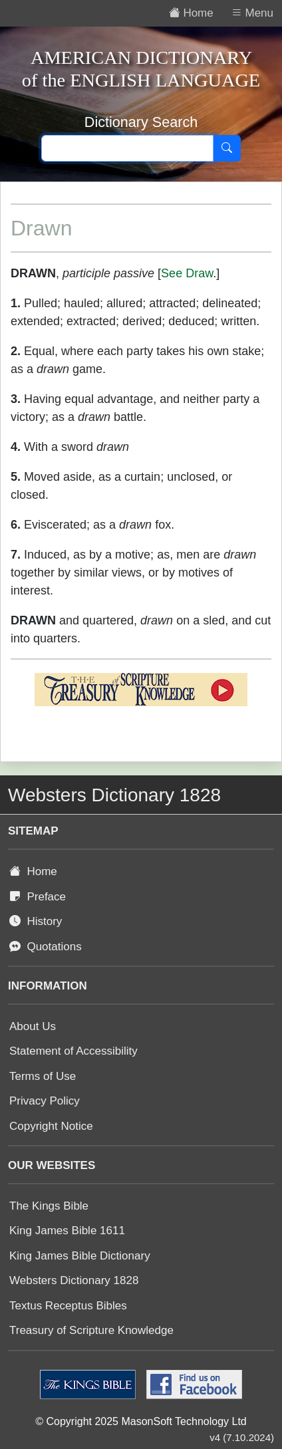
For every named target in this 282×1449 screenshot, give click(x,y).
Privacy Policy (44, 1101)
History (35, 921)
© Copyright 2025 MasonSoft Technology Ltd (140, 1421)
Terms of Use (42, 1076)
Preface (37, 896)
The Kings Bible (48, 1206)
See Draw (187, 273)
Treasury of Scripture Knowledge (91, 1330)
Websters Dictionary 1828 (73, 1280)
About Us (32, 1026)
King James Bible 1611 (67, 1230)
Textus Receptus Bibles (68, 1305)
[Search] (227, 148)
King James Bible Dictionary (79, 1256)
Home (33, 871)
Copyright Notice (51, 1126)
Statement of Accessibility (73, 1051)
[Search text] (127, 148)
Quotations (45, 946)
